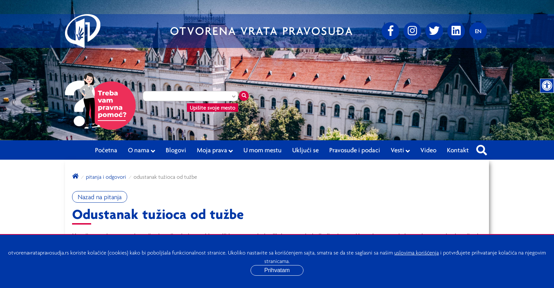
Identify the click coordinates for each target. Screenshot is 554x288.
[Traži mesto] (244, 96)
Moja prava (215, 150)
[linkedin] (456, 31)
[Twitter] (434, 31)
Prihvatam (277, 270)
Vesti (400, 150)
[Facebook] (390, 31)
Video (428, 150)
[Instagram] (412, 31)
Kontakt (458, 150)
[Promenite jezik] (478, 31)
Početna (106, 150)
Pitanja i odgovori (106, 176)
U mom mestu (262, 150)
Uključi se (305, 150)
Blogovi (176, 150)
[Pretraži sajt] (481, 148)
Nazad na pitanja (100, 197)
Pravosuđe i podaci (354, 150)
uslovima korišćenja (416, 252)
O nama (141, 150)
